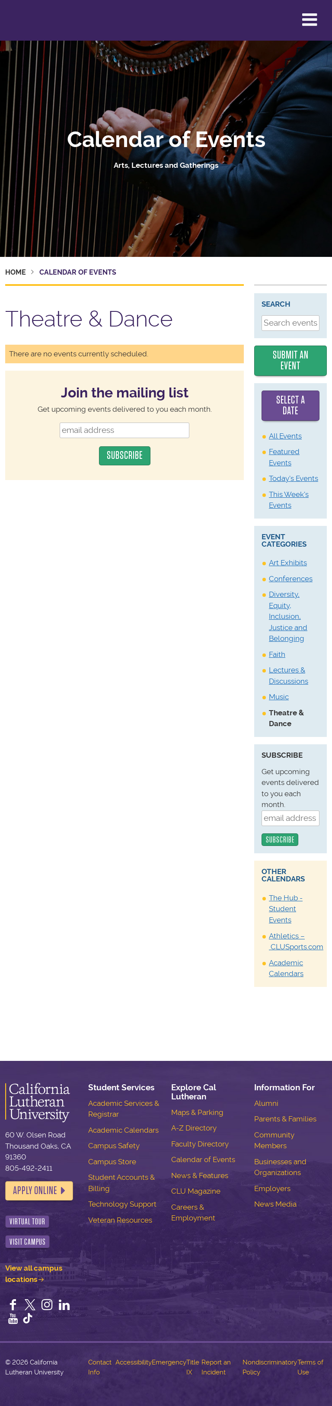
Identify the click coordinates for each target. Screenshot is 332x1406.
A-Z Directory (194, 1128)
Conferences (291, 578)
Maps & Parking (197, 1112)
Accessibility (133, 1362)
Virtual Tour (27, 1221)
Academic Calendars (123, 1130)
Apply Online (35, 1191)
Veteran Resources (120, 1220)
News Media (275, 1204)
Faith (277, 654)
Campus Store (112, 1161)
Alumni (266, 1103)
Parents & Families (285, 1119)
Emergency (169, 1362)
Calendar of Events (166, 140)
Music (279, 696)
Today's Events (293, 478)
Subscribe (282, 755)
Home (15, 272)
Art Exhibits (288, 562)
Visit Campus (28, 1241)
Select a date (290, 405)
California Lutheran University (27, 20)
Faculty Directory (200, 1144)
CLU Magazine (195, 1191)
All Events (285, 436)
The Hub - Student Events (286, 909)
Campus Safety (114, 1145)
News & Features (199, 1175)
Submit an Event (291, 360)
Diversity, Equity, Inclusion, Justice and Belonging (288, 616)
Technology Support (122, 1204)
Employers (272, 1188)
